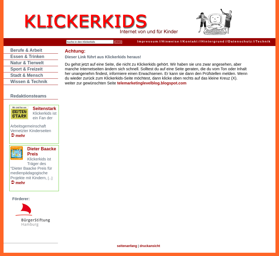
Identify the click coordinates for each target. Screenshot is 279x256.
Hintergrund (212, 41)
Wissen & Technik (28, 81)
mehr (20, 135)
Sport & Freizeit (26, 69)
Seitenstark (44, 108)
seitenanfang (127, 246)
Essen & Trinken (27, 56)
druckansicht (150, 246)
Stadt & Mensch (26, 75)
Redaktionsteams (28, 96)
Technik (262, 41)
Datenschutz (238, 41)
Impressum (148, 41)
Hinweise (169, 41)
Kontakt (189, 41)
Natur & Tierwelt (27, 62)
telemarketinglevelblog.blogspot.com (151, 83)
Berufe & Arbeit (26, 50)
